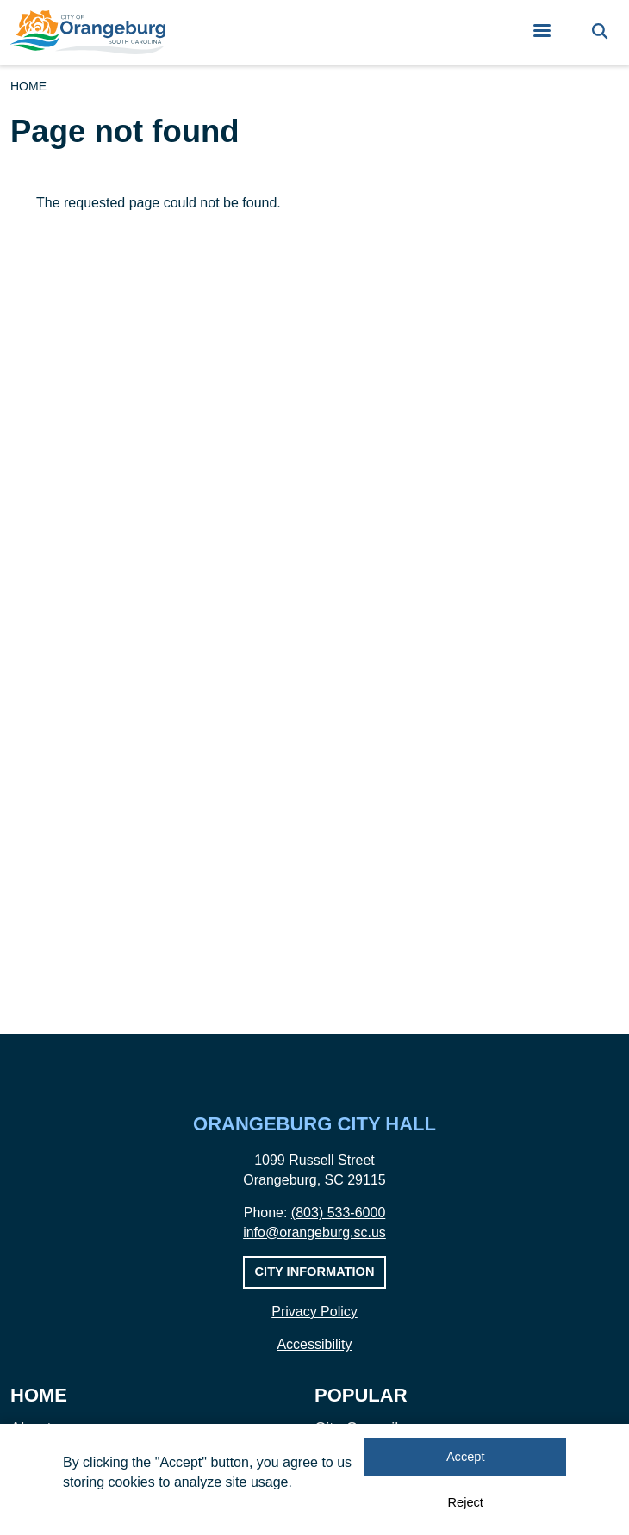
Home (28, 86)
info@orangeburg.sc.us (314, 1232)
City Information (315, 1271)
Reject (465, 1502)
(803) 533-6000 (338, 1212)
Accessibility (314, 1344)
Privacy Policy (314, 1311)
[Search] (600, 32)
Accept (465, 1457)
